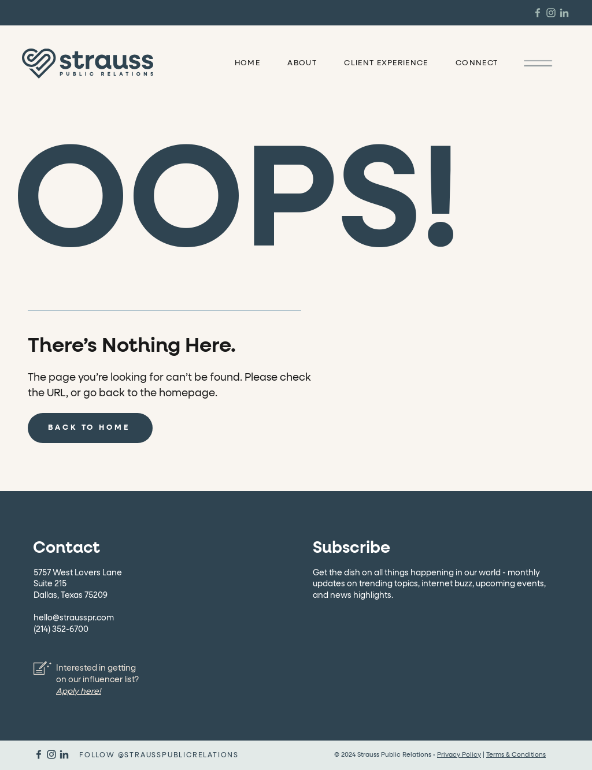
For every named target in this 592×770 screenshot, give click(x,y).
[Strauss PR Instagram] (551, 12)
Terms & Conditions (516, 755)
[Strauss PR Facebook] (537, 12)
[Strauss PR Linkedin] (564, 12)
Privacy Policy (459, 755)
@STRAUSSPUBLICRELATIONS (178, 755)
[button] (538, 63)
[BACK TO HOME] (90, 428)
